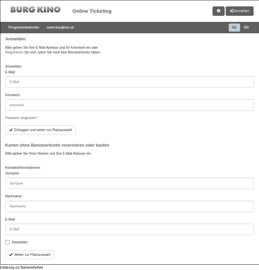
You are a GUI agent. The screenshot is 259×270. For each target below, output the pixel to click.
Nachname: (14, 196)
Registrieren (14, 52)
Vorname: (12, 173)
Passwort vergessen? (21, 118)
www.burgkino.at (60, 27)
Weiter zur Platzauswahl (30, 255)
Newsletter (20, 242)
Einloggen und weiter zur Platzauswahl (40, 130)
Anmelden (239, 11)
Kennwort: (13, 95)
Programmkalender (24, 27)
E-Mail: (10, 72)
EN (246, 27)
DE (234, 27)
